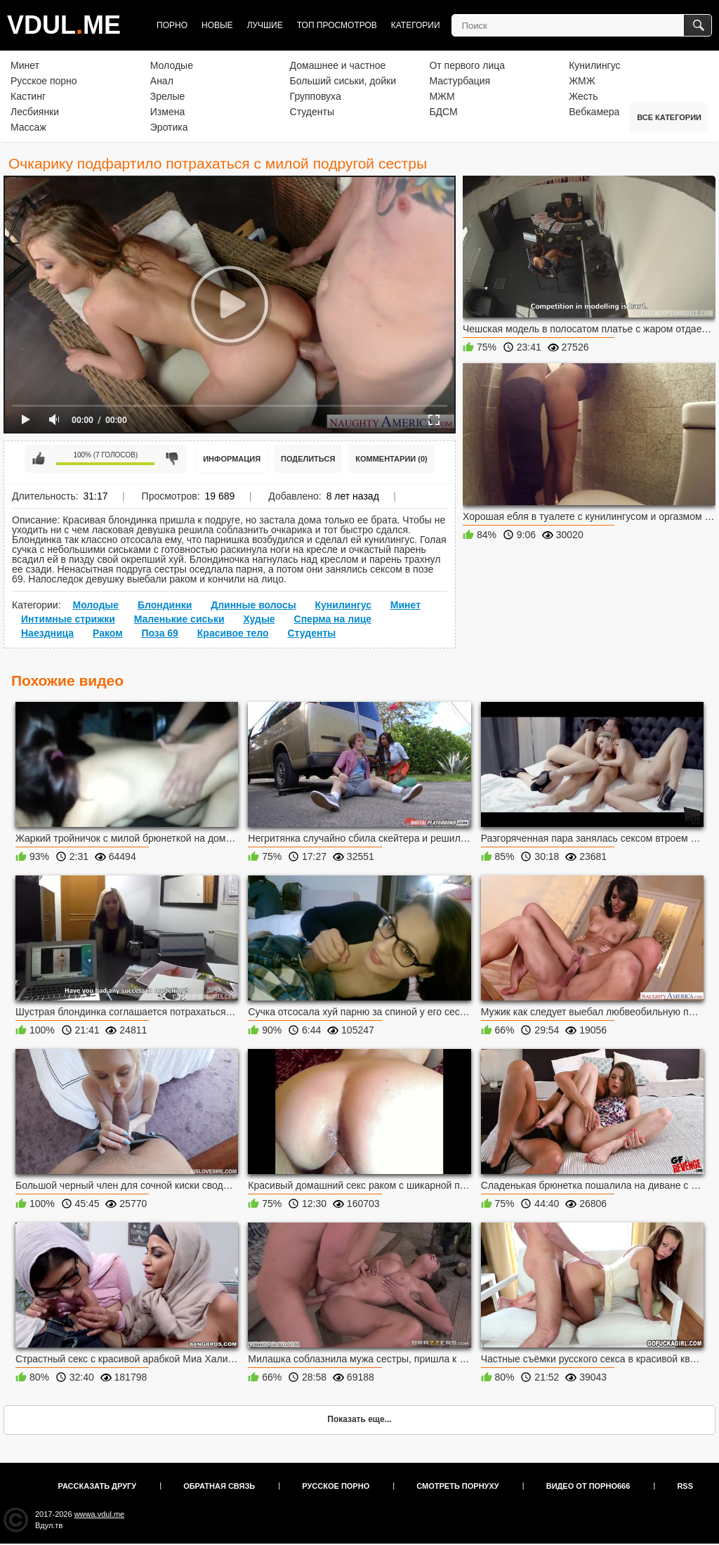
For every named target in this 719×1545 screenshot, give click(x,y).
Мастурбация (459, 80)
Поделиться (308, 459)
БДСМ (443, 111)
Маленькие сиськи (179, 619)
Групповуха (315, 96)
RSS (685, 1486)
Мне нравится (39, 459)
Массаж (28, 127)
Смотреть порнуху (457, 1486)
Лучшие (265, 25)
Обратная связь (219, 1486)
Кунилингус (594, 65)
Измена (167, 111)
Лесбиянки (35, 111)
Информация (231, 459)
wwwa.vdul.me (99, 1514)
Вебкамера (594, 111)
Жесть (583, 96)
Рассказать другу (97, 1486)
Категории (415, 25)
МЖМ (441, 96)
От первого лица (467, 65)
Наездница (47, 633)
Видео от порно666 (588, 1486)
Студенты (312, 111)
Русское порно (44, 80)
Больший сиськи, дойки (343, 80)
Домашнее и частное (338, 65)
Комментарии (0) (391, 459)
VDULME (64, 25)
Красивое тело (233, 633)
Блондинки (165, 605)
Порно (172, 25)
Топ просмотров (337, 25)
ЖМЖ (582, 80)
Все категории (669, 117)
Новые (217, 25)
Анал (161, 80)
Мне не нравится (172, 459)
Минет (25, 65)
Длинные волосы (253, 605)
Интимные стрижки (68, 619)
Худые (259, 619)
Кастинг (28, 96)
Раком (108, 633)
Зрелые (167, 96)
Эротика (169, 127)
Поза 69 (159, 633)
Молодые (171, 65)
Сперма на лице (333, 619)
